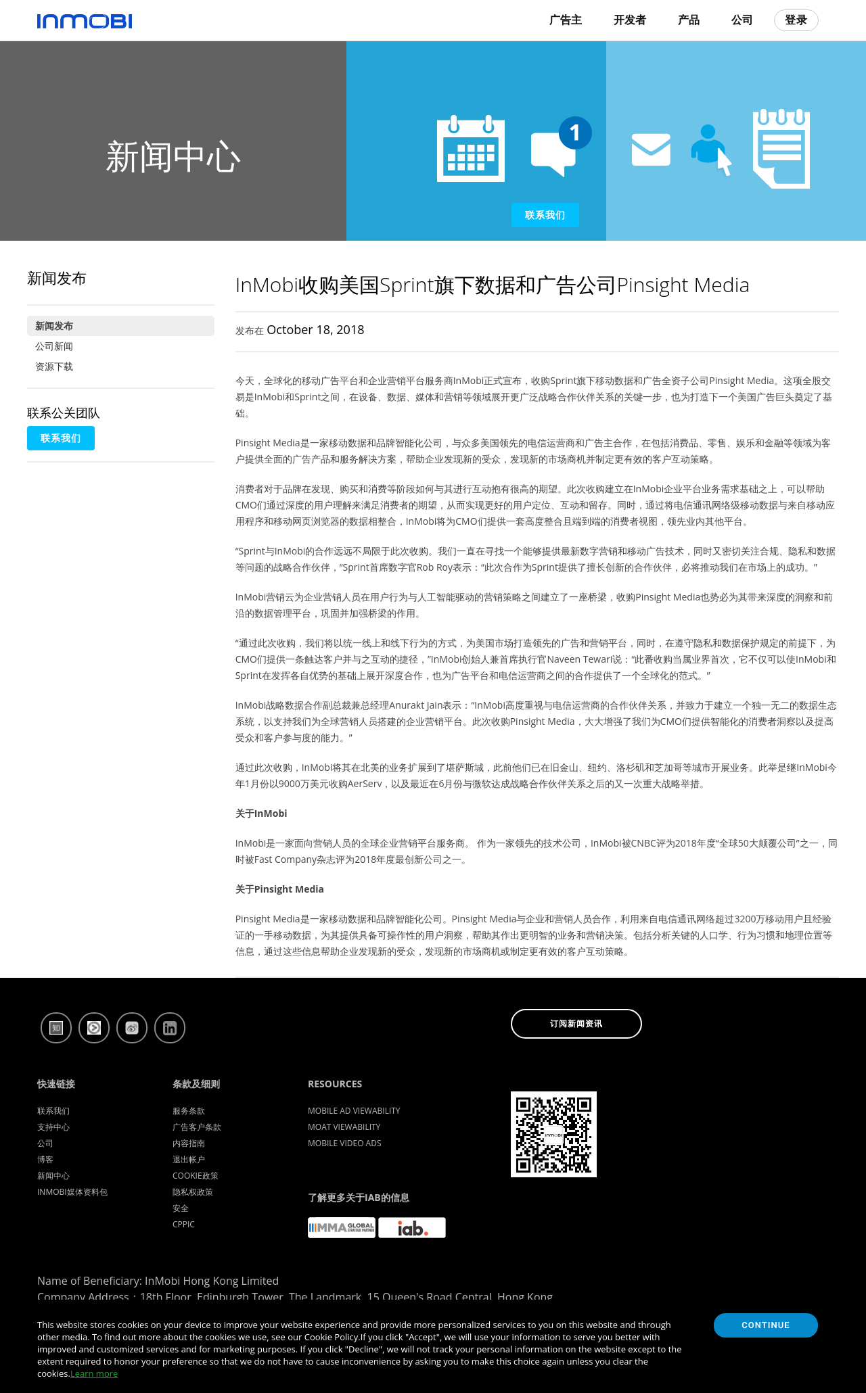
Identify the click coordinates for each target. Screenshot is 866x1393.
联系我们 (545, 214)
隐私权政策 (193, 1192)
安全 (181, 1208)
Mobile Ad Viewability (354, 1110)
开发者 (630, 20)
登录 (796, 20)
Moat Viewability (344, 1127)
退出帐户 (189, 1159)
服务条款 (189, 1110)
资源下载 (54, 366)
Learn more (94, 1373)
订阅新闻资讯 (576, 1024)
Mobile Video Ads (345, 1143)
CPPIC (184, 1224)
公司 (742, 20)
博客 (45, 1159)
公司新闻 (54, 345)
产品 (689, 20)
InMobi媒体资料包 (72, 1192)
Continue (766, 1325)
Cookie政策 (196, 1175)
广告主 (565, 20)
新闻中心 (53, 1175)
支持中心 (53, 1127)
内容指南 (189, 1143)
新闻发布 (54, 325)
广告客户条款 (197, 1127)
